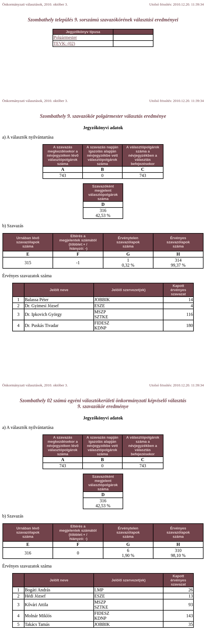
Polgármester (65, 37)
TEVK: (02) (64, 43)
